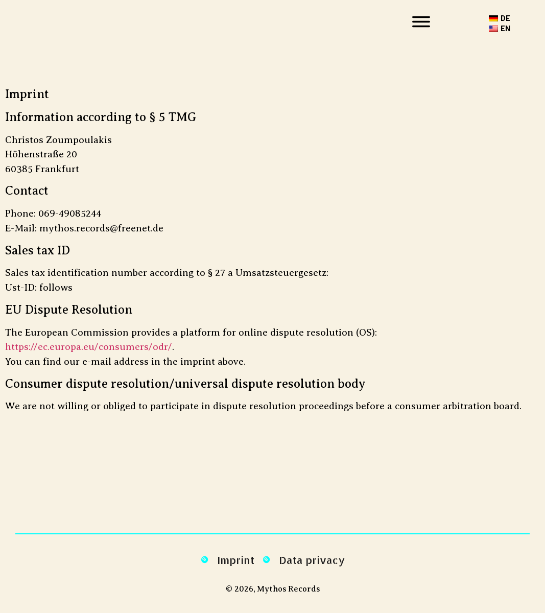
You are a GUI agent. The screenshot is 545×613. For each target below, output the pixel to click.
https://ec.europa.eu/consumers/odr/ (88, 346)
